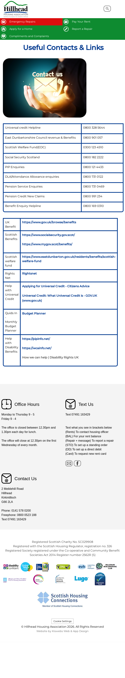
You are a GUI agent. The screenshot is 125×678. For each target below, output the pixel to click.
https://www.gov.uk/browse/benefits (49, 222)
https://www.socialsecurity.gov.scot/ (48, 235)
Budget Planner (34, 313)
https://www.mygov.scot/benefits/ (47, 244)
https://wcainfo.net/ (36, 348)
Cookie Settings (62, 621)
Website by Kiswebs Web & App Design (62, 631)
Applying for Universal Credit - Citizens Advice (55, 286)
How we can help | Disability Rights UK (50, 357)
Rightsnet (29, 273)
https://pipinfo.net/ (36, 339)
